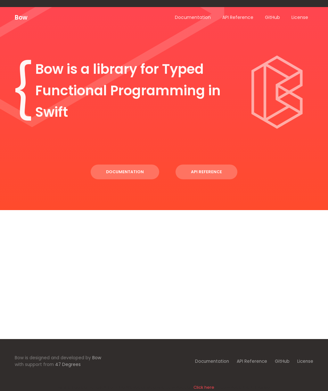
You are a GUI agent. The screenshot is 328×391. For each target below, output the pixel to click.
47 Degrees (68, 364)
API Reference (206, 171)
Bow (21, 17)
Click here (203, 387)
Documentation (125, 171)
